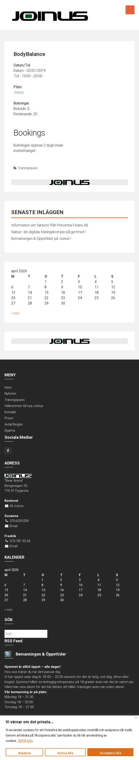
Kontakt (10, 412)
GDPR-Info (25, 741)
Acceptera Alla (110, 753)
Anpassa (24, 753)
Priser (8, 418)
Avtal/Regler (13, 424)
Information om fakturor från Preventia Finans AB (49, 225)
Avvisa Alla (65, 753)
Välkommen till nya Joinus (23, 406)
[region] (69, 737)
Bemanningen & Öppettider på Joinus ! (41, 238)
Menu (130, 9)
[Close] (136, 718)
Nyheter (10, 394)
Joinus (18, 92)
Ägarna (9, 430)
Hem (8, 387)
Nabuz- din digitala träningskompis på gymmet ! (48, 232)
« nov (15, 313)
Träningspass (28, 168)
